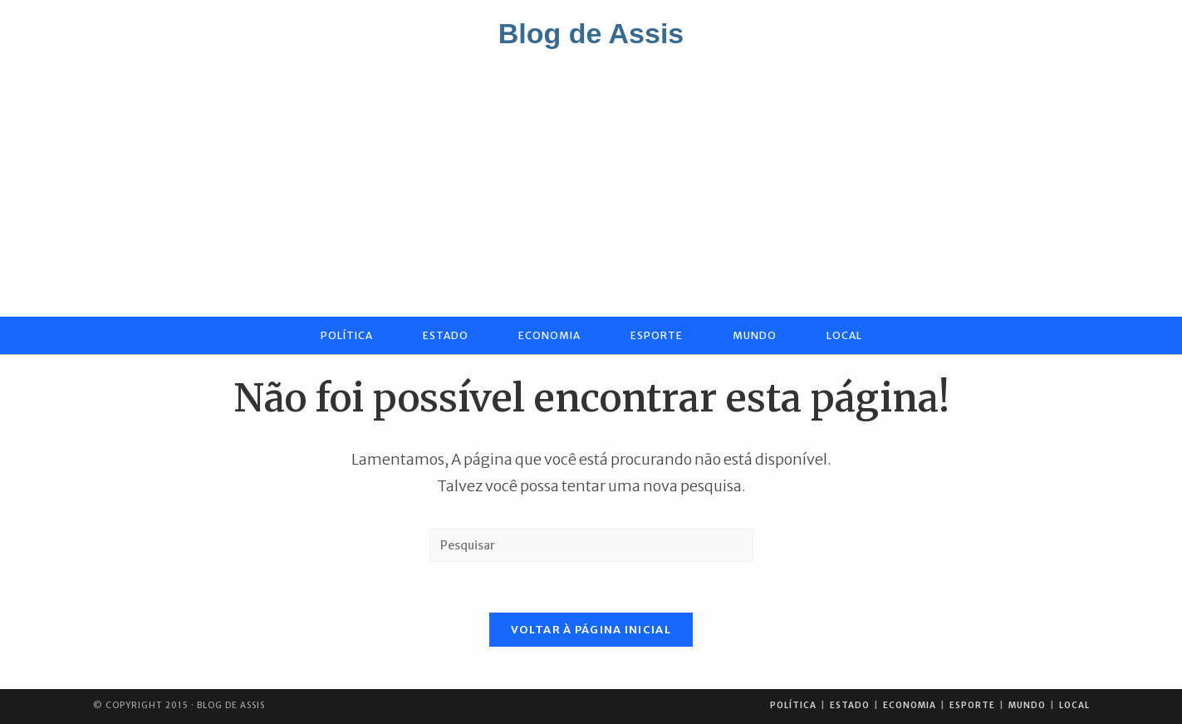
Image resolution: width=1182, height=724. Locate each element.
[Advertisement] (591, 192)
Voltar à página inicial (591, 630)
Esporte (972, 705)
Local (1074, 705)
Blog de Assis (591, 33)
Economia (909, 705)
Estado (850, 705)
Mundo (1027, 705)
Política (793, 705)
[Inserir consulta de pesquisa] (591, 545)
